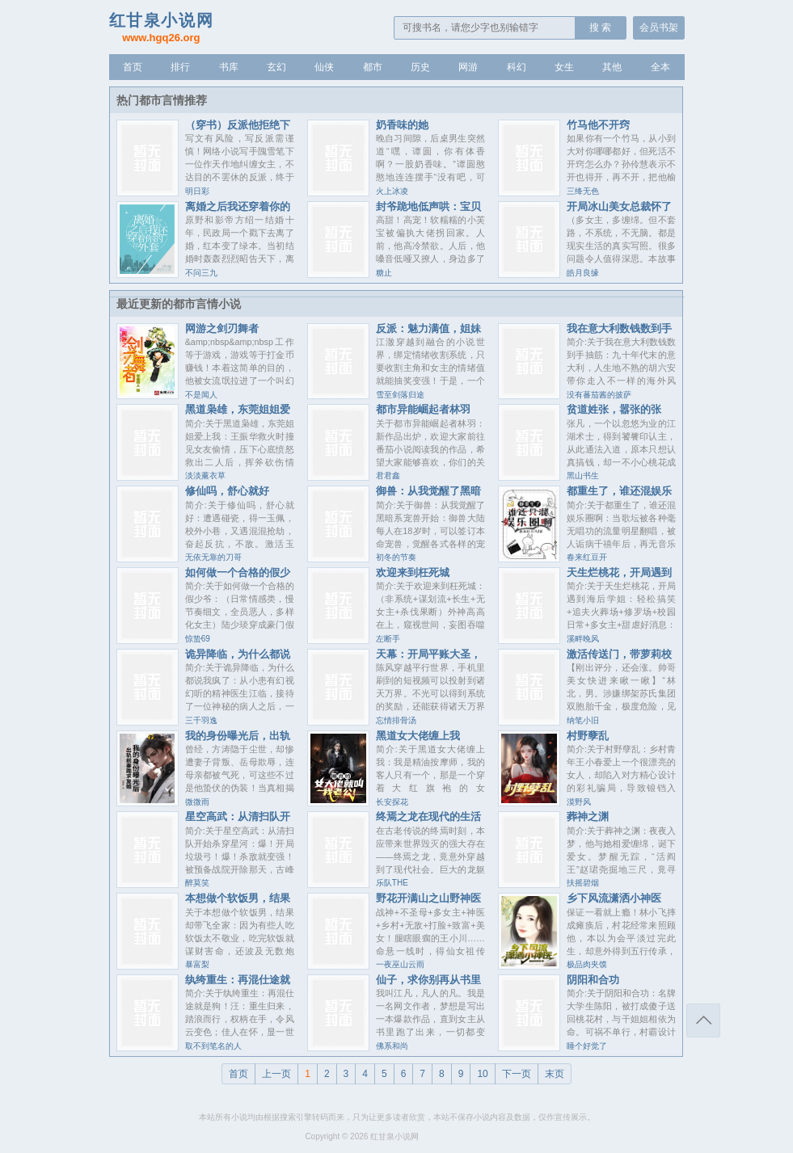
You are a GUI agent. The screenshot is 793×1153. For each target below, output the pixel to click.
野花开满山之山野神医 (428, 898)
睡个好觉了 (587, 1045)
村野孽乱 (588, 736)
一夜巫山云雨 (400, 964)
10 (482, 1073)
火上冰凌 (392, 191)
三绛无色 (583, 191)
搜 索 (600, 27)
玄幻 (276, 67)
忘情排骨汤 (396, 720)
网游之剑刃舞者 (222, 328)
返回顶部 (703, 1020)
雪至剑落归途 (400, 394)
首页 (132, 67)
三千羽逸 (201, 720)
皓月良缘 (583, 272)
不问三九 (201, 272)
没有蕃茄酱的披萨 (599, 394)
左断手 (388, 638)
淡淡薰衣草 (205, 475)
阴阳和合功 (593, 980)
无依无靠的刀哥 (213, 557)
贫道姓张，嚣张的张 (614, 409)
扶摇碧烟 (583, 882)
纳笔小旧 (583, 720)
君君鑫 (388, 475)
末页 (554, 1073)
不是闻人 (201, 394)
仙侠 (324, 67)
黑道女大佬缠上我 (418, 736)
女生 (564, 67)
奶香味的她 (402, 125)
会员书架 (658, 27)
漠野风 (579, 801)
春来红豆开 (587, 557)
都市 (372, 67)
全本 (660, 67)
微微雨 (197, 801)
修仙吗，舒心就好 (227, 491)
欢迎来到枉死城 (412, 572)
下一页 (516, 1073)
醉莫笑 (197, 882)
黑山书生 (583, 475)
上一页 (276, 1073)
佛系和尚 (392, 1045)
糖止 (384, 272)
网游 (468, 67)
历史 (420, 67)
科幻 (516, 67)
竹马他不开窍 (598, 125)
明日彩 (197, 191)
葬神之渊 (588, 816)
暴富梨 (197, 964)
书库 (228, 67)
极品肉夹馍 (587, 964)
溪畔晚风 (583, 638)
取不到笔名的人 (213, 1045)
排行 (180, 67)
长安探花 (392, 801)
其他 (612, 67)
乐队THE (392, 882)
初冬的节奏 (396, 557)
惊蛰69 (197, 638)
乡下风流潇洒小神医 (614, 898)
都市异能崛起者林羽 (423, 409)
